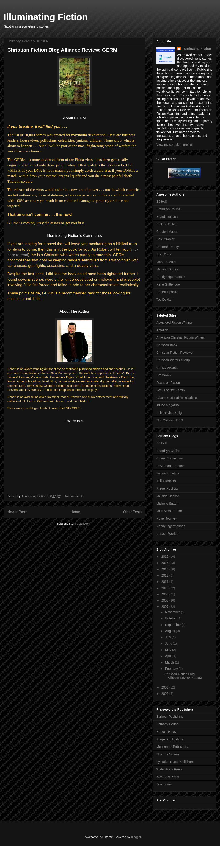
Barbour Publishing (169, 716)
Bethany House (167, 724)
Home (75, 512)
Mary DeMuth (166, 262)
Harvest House (167, 732)
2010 (165, 588)
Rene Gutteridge (168, 284)
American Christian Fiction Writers (180, 337)
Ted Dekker (164, 299)
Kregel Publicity (167, 488)
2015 (165, 556)
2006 (165, 687)
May (168, 650)
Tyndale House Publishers (175, 762)
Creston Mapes (167, 231)
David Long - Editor (170, 466)
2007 (165, 606)
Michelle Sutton (167, 503)
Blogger (136, 837)
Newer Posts (17, 512)
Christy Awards (167, 368)
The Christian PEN (169, 420)
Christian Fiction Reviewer (175, 352)
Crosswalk (163, 375)
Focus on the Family (170, 390)
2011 (165, 581)
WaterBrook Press (169, 769)
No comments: (75, 496)
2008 (165, 600)
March (170, 662)
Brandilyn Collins (168, 209)
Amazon (162, 330)
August (170, 631)
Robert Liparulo (167, 292)
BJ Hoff (161, 201)
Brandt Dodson (167, 217)
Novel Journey (166, 518)
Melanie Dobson (167, 269)
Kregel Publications (170, 739)
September (173, 625)
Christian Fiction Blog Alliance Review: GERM (62, 50)
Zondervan (164, 784)
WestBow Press (167, 777)
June (169, 643)
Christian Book (166, 345)
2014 (165, 563)
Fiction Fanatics (167, 473)
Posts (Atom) (83, 523)
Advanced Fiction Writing (174, 322)
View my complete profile (174, 144)
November (173, 612)
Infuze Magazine (168, 405)
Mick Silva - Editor (169, 511)
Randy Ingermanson (170, 277)
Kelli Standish (166, 481)
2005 (165, 693)
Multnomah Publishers (172, 746)
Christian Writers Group (173, 360)
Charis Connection (169, 458)
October (171, 618)
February (172, 668)
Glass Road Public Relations (176, 398)
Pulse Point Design (169, 413)
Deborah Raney (167, 247)
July (168, 637)
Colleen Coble (166, 224)
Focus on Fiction (168, 382)
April (168, 656)
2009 (165, 594)
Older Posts (132, 512)
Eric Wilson (164, 254)
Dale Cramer (165, 239)
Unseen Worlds (167, 533)
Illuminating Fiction (46, 17)
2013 (165, 569)
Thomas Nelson (167, 754)
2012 (165, 575)
